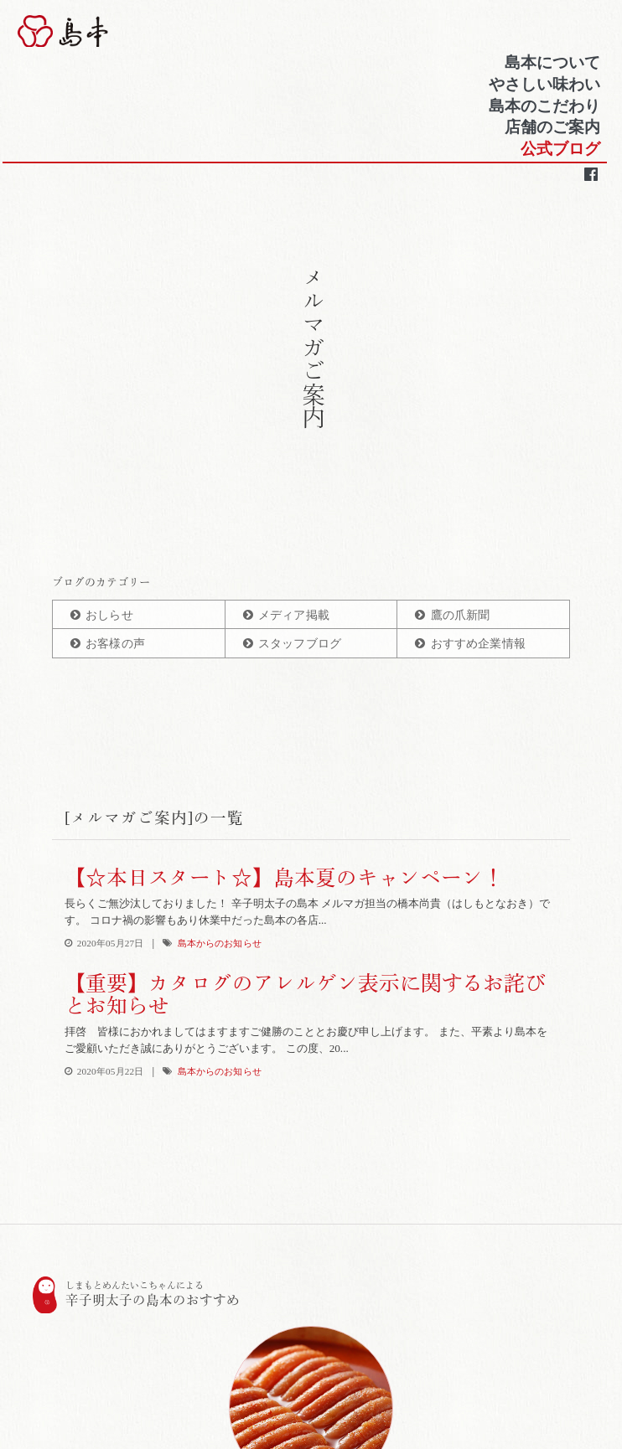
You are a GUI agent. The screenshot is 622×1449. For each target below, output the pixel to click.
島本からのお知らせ (220, 943)
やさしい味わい (543, 87)
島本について (551, 66)
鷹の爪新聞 (460, 615)
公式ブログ (559, 152)
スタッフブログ (299, 643)
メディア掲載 (293, 615)
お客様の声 (115, 643)
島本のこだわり (543, 109)
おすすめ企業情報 (478, 643)
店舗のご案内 (551, 131)
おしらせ (109, 615)
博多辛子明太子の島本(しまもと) (111, 34)
